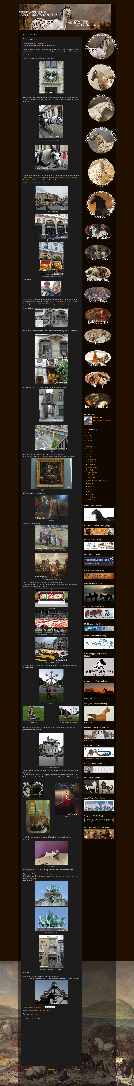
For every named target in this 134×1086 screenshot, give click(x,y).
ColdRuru (98, 417)
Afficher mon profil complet (101, 420)
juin (89, 486)
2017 (88, 454)
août (89, 470)
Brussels (30, 1010)
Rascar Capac (45, 876)
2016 (88, 457)
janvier (90, 499)
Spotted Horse (46, 1010)
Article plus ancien (72, 1070)
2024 (88, 435)
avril (89, 491)
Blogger (77, 1082)
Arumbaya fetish (65, 876)
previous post (46, 182)
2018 (88, 451)
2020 (88, 446)
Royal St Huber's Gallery (66, 178)
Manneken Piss (28, 178)
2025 (88, 432)
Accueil (51, 1070)
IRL (40, 1010)
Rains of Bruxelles (93, 475)
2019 (88, 448)
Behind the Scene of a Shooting (97, 480)
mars (90, 494)
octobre (90, 464)
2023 (88, 438)
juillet (90, 483)
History (36, 1010)
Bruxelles (41, 43)
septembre (91, 467)
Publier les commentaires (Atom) (41, 1074)
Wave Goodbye (92, 472)
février (90, 497)
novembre (91, 462)
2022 (88, 440)
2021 (88, 443)
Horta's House (63, 302)
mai (89, 489)
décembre (91, 459)
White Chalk (91, 477)
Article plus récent (30, 1070)
